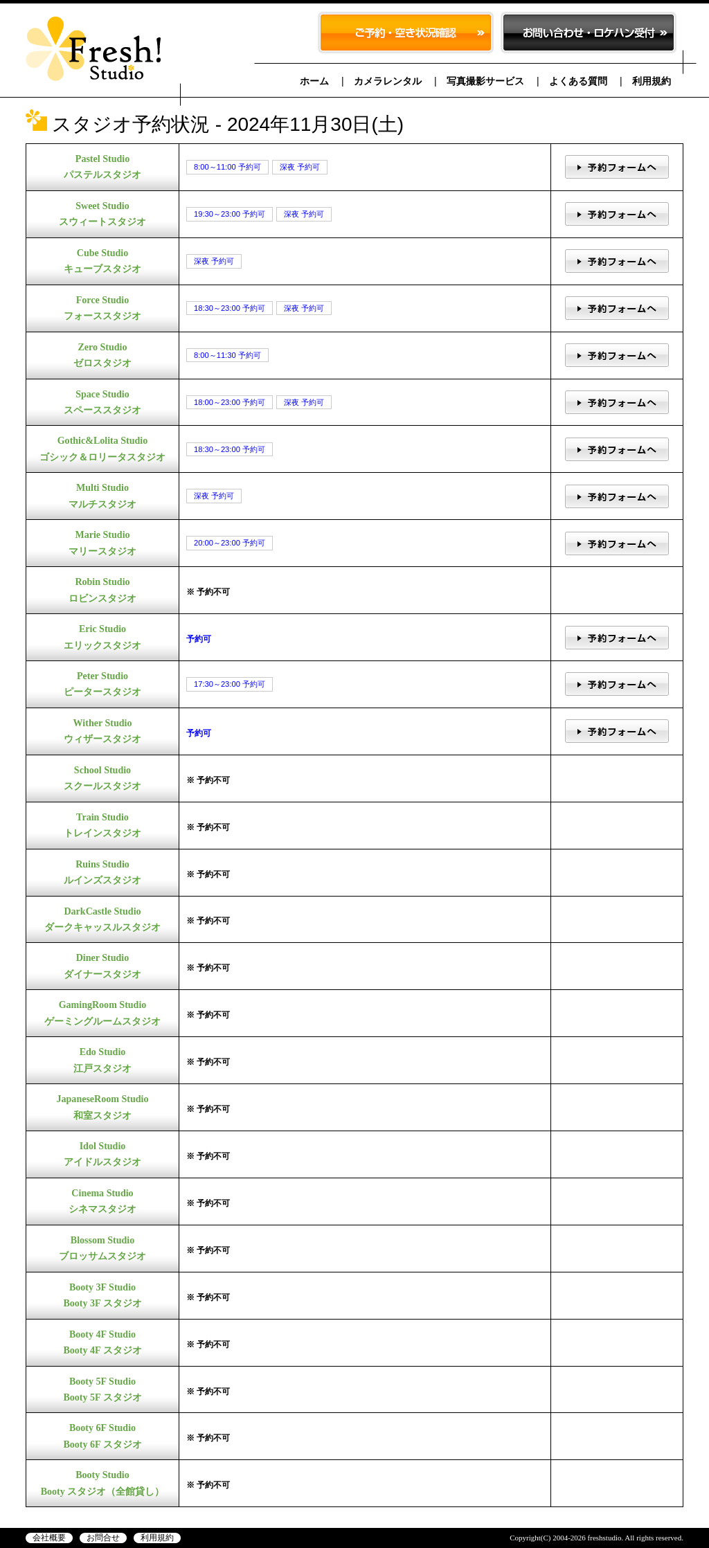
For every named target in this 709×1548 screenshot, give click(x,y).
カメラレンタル (388, 81)
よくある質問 (578, 81)
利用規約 (651, 81)
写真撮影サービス (485, 81)
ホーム (314, 81)
